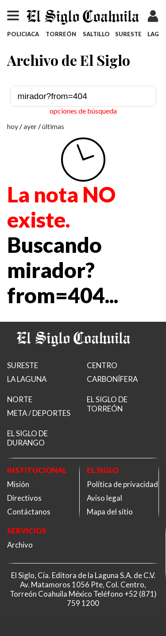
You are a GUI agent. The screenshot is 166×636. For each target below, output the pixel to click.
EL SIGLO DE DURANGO (27, 438)
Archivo (20, 544)
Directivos (24, 498)
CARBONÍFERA (112, 379)
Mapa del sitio (110, 511)
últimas (53, 126)
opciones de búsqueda (83, 111)
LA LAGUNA (26, 379)
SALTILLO (96, 34)
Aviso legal (104, 498)
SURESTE (128, 34)
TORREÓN (61, 34)
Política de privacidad (122, 484)
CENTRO (102, 365)
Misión (18, 484)
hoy (12, 126)
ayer (30, 126)
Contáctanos (28, 511)
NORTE (19, 399)
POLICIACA (23, 34)
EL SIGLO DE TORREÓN (107, 404)
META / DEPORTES (38, 413)
